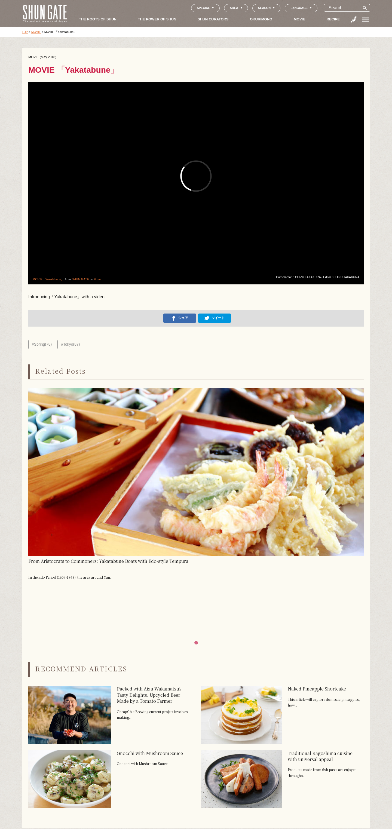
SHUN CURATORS (213, 19)
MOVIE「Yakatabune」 (48, 279)
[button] (196, 642)
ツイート (214, 318)
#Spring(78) (42, 344)
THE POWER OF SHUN (157, 19)
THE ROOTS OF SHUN (98, 19)
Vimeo (98, 279)
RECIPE (333, 19)
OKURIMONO (261, 19)
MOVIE (299, 19)
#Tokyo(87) (70, 344)
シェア (179, 318)
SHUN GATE (80, 279)
